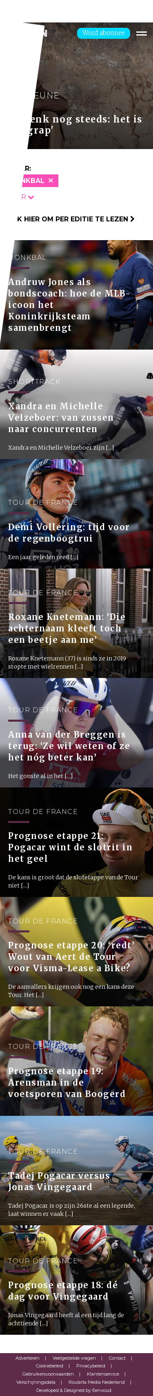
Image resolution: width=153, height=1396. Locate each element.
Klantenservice (103, 1374)
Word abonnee (103, 33)
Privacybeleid (90, 1366)
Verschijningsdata (35, 1382)
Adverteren (28, 1358)
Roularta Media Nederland (97, 1382)
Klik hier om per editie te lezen (70, 219)
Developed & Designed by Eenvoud (73, 1390)
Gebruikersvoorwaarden (48, 1374)
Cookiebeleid (49, 1366)
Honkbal (27, 181)
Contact (117, 1358)
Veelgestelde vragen (74, 1358)
